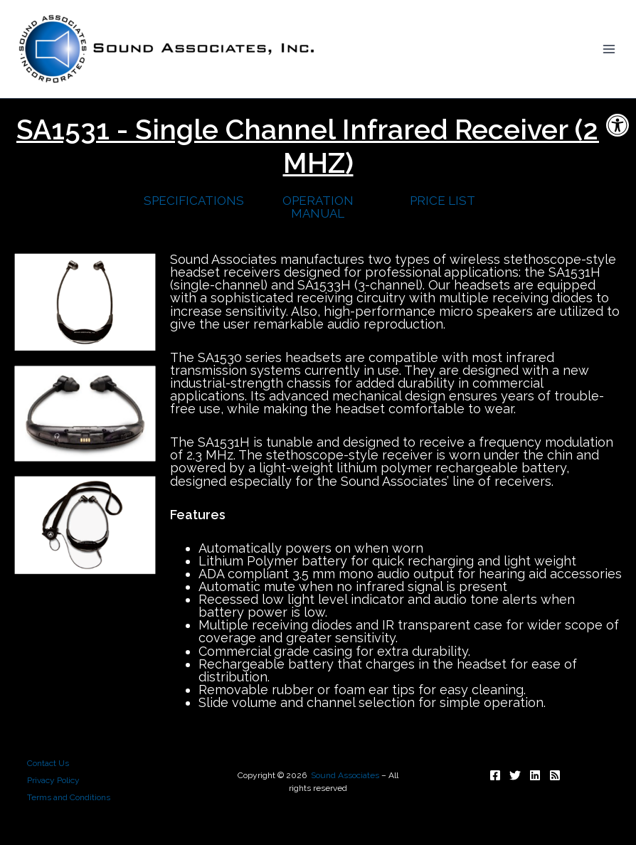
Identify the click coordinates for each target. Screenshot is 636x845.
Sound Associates (345, 775)
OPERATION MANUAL (318, 206)
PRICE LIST (442, 200)
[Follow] (495, 775)
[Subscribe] (555, 775)
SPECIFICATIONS (194, 200)
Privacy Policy (53, 780)
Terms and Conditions (68, 797)
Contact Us (48, 763)
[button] (617, 125)
